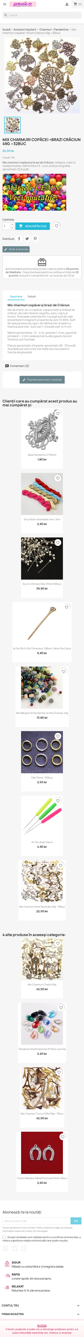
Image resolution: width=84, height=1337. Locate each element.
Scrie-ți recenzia (16, 249)
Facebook (5, 1248)
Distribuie (19, 238)
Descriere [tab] (16, 296)
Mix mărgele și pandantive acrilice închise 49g (42, 713)
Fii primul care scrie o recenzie (42, 380)
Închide (42, 1326)
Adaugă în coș (32, 226)
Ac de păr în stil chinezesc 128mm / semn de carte (42, 648)
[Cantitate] (7, 226)
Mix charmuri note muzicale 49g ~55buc (42, 906)
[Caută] (42, 15)
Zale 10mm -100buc (42, 777)
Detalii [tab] (32, 296)
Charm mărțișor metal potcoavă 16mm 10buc (42, 1178)
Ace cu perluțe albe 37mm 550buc (42, 583)
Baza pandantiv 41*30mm (42, 454)
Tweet (27, 238)
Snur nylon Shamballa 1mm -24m (42, 519)
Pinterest (35, 238)
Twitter (14, 1248)
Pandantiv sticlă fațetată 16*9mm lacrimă (42, 1049)
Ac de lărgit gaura (42, 842)
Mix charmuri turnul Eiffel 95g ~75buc (42, 1113)
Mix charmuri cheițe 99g (42, 984)
